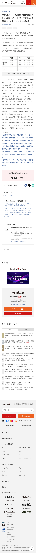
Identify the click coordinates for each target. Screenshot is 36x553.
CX (20, 451)
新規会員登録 (17, 309)
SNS (20, 454)
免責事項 (9, 532)
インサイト (5, 458)
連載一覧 (4, 475)
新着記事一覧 (7, 438)
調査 (20, 468)
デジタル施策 (5, 454)
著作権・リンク (10, 524)
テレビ (3, 451)
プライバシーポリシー (12, 539)
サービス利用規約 (11, 537)
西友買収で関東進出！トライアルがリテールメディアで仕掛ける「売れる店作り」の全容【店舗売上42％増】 (18, 335)
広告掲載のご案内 (9, 425)
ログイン (18, 313)
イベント (5, 481)
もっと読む (7, 216)
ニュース (9, 28)
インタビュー (5, 468)
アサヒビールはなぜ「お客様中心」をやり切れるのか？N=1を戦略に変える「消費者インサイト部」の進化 (18, 371)
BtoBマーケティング (24, 447)
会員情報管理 (10, 529)
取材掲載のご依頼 (26, 425)
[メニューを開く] (2, 2)
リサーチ (4, 28)
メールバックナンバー (18, 304)
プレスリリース (9, 195)
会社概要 (9, 534)
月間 (26, 329)
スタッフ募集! (10, 527)
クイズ (21, 471)
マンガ (3, 471)
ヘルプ (8, 522)
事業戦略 (15, 28)
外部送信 (9, 541)
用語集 (5, 487)
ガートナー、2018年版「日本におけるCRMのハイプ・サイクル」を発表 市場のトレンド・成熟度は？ (18, 154)
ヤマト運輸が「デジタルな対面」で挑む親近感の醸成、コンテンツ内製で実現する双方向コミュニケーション (18, 348)
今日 (10, 329)
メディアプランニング (25, 458)
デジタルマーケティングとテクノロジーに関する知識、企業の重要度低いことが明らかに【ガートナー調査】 (17, 162)
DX (2, 447)
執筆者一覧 (22, 475)
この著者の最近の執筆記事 (18, 242)
